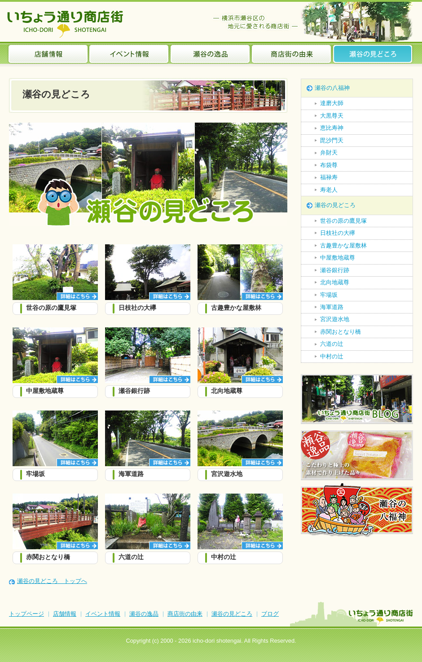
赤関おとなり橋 (340, 331)
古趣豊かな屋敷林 (343, 245)
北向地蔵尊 (334, 282)
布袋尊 (329, 165)
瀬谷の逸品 (210, 54)
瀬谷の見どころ (373, 54)
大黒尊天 (331, 115)
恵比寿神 (331, 127)
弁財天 (329, 152)
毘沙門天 (331, 140)
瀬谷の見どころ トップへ (52, 581)
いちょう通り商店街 (67, 24)
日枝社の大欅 (337, 232)
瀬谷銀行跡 (334, 270)
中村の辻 (331, 356)
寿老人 (329, 189)
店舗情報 (48, 54)
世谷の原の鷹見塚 (343, 220)
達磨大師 (331, 103)
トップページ (26, 613)
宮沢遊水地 (334, 319)
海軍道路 (331, 307)
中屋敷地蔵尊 (337, 257)
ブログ (270, 613)
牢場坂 (329, 294)
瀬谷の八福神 (332, 87)
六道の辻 (331, 343)
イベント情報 (129, 54)
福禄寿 (329, 177)
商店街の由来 (291, 54)
